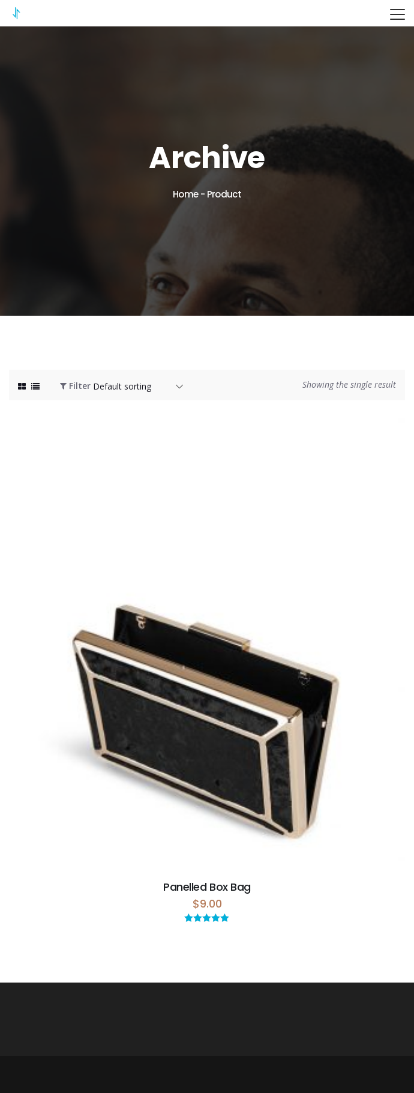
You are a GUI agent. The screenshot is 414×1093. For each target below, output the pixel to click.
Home (185, 194)
